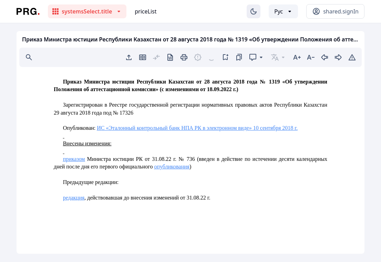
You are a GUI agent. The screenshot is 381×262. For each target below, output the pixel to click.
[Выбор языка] (283, 11)
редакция (73, 198)
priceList (145, 11)
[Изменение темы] (253, 11)
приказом (74, 159)
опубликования (171, 166)
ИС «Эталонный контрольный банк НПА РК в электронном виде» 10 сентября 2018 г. (197, 128)
